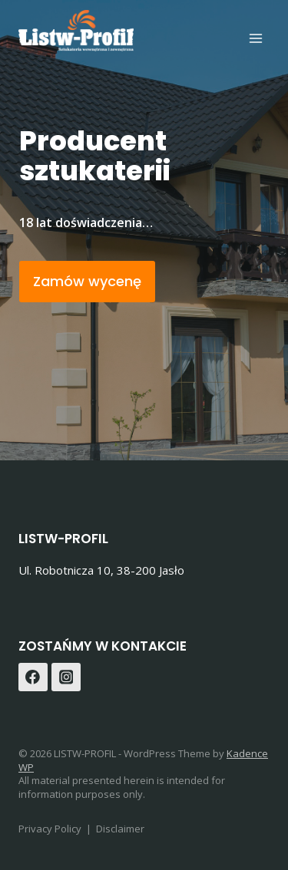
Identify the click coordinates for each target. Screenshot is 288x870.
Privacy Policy (49, 828)
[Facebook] (33, 677)
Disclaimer (120, 828)
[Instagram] (66, 677)
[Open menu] (255, 38)
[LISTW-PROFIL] (76, 30)
